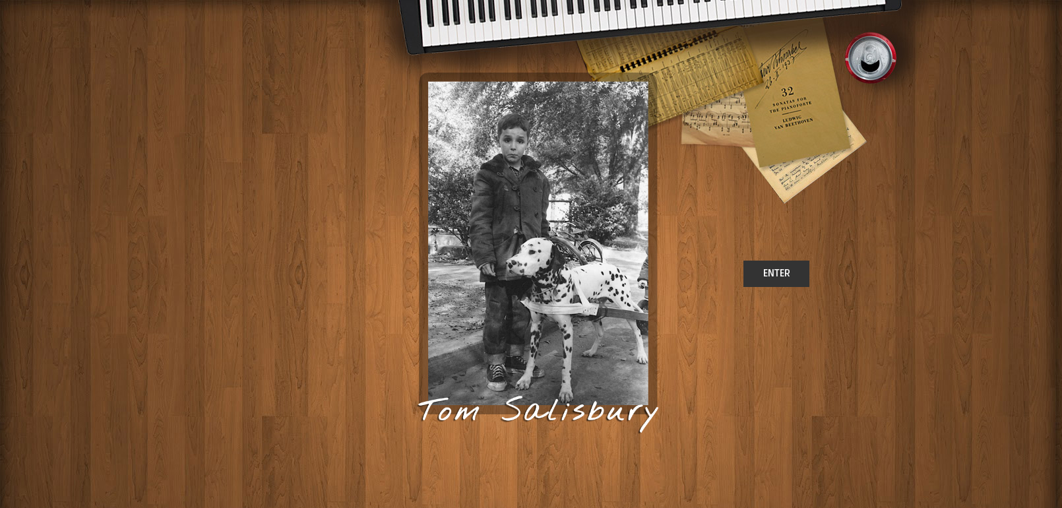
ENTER (776, 273)
